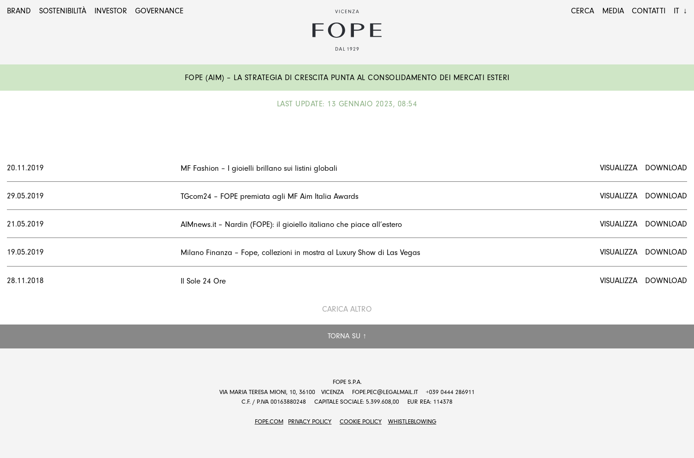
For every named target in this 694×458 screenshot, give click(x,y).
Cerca (582, 10)
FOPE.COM (269, 421)
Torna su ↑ (347, 336)
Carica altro (347, 309)
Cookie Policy (361, 421)
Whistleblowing (412, 421)
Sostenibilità (62, 10)
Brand (19, 10)
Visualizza (618, 167)
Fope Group (347, 30)
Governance (159, 10)
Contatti (648, 10)
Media (613, 10)
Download (666, 167)
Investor (110, 10)
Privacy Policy (309, 421)
